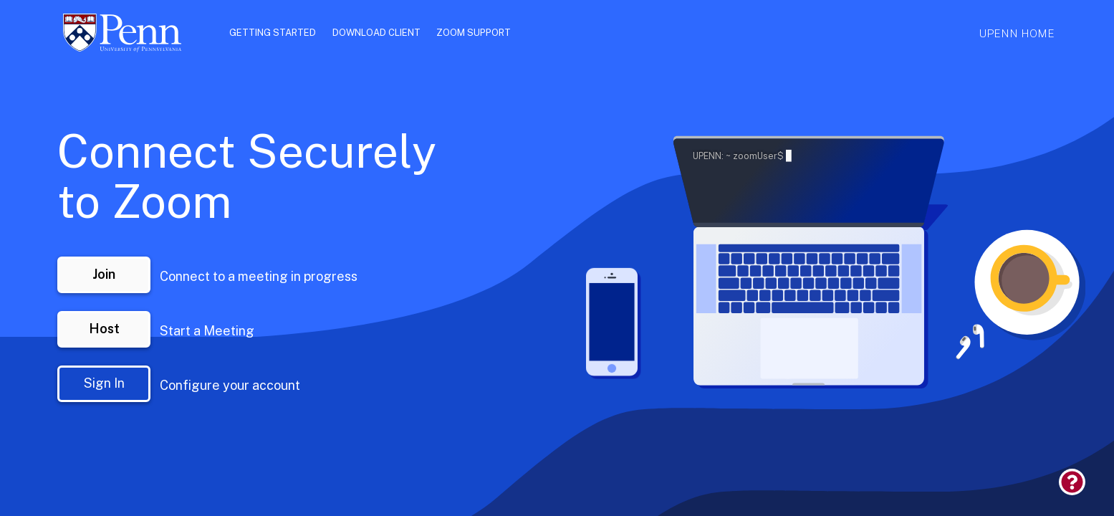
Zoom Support (473, 33)
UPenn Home (1017, 33)
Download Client (376, 33)
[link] (1086, 492)
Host (104, 328)
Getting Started (272, 33)
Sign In (104, 383)
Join (103, 274)
